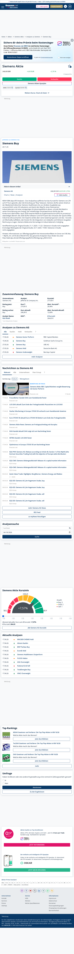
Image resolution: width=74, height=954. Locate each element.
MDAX (10, 887)
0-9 (7, 885)
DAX (5, 887)
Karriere (4, 903)
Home (3, 37)
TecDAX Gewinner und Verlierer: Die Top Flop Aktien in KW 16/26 (36, 745)
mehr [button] (37, 768)
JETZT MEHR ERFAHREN (37, 872)
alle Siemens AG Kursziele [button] (37, 630)
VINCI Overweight (23, 675)
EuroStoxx (25, 887)
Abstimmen (37, 789)
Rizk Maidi (6, 320)
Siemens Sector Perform (25, 339)
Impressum (52, 900)
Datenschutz (53, 903)
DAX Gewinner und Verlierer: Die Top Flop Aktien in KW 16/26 (35, 756)
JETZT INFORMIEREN (37, 847)
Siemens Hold (21, 350)
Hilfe (26, 900)
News (12, 197)
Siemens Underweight (24, 354)
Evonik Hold (21, 653)
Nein (6, 785)
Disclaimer (52, 905)
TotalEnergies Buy (23, 672)
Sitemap (4, 908)
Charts (6, 197)
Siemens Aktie (19, 37)
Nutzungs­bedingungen (56, 908)
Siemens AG (8, 193)
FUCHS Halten (22, 660)
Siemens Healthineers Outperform (29, 656)
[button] (42, 6)
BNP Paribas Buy (23, 649)
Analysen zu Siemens (33, 37)
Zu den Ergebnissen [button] (37, 794)
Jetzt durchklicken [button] (41, 741)
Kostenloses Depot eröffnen (18, 57)
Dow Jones (17, 887)
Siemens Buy (21, 343)
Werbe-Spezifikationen (32, 905)
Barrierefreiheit (54, 912)
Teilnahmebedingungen (47, 57)
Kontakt (4, 900)
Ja (5, 782)
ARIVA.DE (7, 927)
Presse (4, 905)
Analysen (19, 197)
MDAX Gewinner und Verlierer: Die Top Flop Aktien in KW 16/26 (36, 734)
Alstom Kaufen (22, 645)
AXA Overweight (23, 664)
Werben (27, 903)
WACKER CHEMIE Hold (25, 641)
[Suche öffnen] (65, 6)
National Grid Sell (23, 668)
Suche (37, 539)
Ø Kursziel (51, 318)
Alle (3, 885)
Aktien (10, 37)
